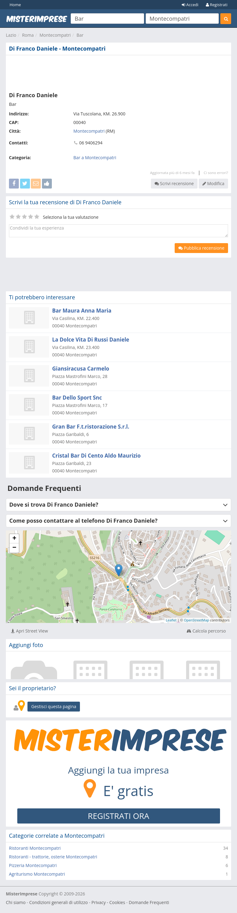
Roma (28, 35)
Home (15, 4)
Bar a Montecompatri (94, 157)
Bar (80, 35)
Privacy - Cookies (108, 902)
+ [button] (14, 538)
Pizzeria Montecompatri (33, 865)
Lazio (11, 35)
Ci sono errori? (216, 172)
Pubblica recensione (201, 248)
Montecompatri (55, 35)
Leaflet (171, 620)
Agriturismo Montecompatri (37, 874)
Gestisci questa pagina (53, 706)
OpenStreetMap (196, 620)
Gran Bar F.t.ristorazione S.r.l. (90, 426)
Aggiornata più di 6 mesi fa (172, 172)
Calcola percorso (206, 631)
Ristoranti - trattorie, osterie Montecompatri (53, 857)
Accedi (190, 4)
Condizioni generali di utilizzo (58, 902)
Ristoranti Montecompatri (35, 848)
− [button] (14, 548)
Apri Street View (29, 631)
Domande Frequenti (149, 902)
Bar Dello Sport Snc (77, 397)
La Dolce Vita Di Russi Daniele (90, 339)
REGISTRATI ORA (118, 815)
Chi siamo (16, 902)
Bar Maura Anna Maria (81, 310)
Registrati (216, 4)
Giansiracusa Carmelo (80, 368)
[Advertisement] (118, 72)
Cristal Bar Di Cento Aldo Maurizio (96, 455)
